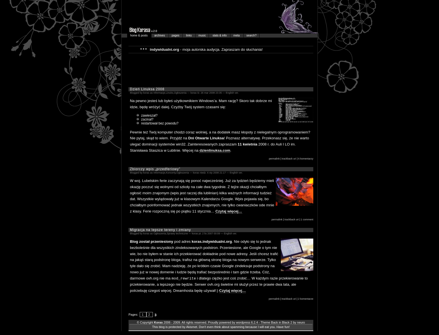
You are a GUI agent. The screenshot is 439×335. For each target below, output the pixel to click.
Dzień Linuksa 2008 (147, 89)
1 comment (307, 219)
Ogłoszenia (180, 92)
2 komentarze (305, 298)
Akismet (191, 326)
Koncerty (171, 172)
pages (175, 35)
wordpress (243, 322)
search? (251, 35)
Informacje (159, 92)
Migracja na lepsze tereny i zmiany (160, 230)
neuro (301, 322)
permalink (274, 158)
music (202, 35)
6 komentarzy (305, 158)
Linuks (169, 92)
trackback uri (289, 158)
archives (160, 35)
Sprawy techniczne (177, 233)
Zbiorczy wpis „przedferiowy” (155, 169)
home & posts (139, 35)
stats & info (220, 35)
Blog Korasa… (219, 17)
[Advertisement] (221, 69)
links (189, 35)
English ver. (232, 92)
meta (236, 35)
